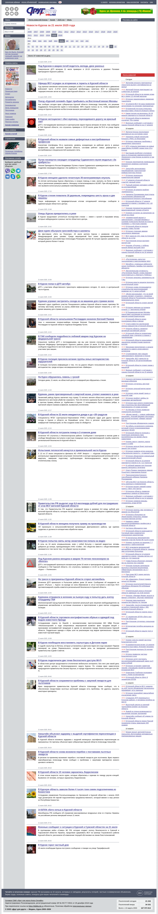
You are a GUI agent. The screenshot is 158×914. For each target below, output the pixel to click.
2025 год (60, 20)
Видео (7, 36)
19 (103, 46)
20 (107, 46)
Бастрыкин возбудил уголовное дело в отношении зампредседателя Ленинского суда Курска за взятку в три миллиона (138, 156)
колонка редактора (117, 2)
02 (33, 46)
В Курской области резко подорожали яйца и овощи (134, 320)
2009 (48, 32)
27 (45, 50)
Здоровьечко (10, 105)
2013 (72, 32)
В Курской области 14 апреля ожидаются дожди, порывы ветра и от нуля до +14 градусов (137, 556)
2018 (103, 32)
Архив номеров (12, 125)
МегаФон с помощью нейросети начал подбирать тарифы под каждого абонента (137, 266)
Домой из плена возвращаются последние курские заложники (137, 712)
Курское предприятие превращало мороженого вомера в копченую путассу (138, 164)
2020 (115, 32)
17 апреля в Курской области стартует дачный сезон (136, 181)
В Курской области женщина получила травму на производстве (72, 523)
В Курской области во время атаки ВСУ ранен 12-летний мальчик (138, 95)
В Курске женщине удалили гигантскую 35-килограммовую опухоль (74, 178)
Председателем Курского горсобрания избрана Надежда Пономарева (134, 477)
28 (49, 50)
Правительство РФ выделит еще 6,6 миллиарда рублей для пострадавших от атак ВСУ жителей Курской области (78, 504)
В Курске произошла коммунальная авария (132, 176)
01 (29, 46)
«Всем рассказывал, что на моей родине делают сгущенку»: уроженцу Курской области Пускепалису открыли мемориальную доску (138, 297)
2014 (79, 32)
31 (62, 50)
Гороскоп (9, 117)
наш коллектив (133, 2)
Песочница (9, 110)
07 (53, 46)
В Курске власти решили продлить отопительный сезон (138, 283)
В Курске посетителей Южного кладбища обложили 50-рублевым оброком (136, 586)
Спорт (7, 94)
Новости (8, 89)
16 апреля (130, 128)
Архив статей (11, 134)
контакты (144, 2)
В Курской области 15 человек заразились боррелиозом (68, 772)
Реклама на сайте (130, 20)
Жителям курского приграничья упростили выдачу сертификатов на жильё (137, 85)
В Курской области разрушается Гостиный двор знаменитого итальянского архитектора (137, 533)
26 (41, 50)
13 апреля (130, 506)
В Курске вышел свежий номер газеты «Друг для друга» (136, 487)
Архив (52, 20)
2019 (109, 32)
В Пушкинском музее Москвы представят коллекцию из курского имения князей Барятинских (136, 314)
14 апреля (130, 376)
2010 (54, 32)
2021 (30, 35)
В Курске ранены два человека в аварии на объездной (137, 511)
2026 (60, 35)
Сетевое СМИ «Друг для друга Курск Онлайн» (24, 900)
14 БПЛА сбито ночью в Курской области (60, 810)
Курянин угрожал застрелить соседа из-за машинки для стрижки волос (76, 301)
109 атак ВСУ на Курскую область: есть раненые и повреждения (138, 483)
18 (99, 46)
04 (41, 46)
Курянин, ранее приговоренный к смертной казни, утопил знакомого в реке (78, 394)
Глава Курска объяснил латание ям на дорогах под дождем (137, 562)
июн (55, 41)
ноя (82, 41)
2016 (91, 32)
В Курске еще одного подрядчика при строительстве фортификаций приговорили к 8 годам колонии (137, 405)
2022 (36, 35)
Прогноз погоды (11, 122)
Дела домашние (11, 108)
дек (87, 41)
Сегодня (129, 79)
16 (91, 46)
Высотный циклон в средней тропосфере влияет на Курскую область (135, 707)
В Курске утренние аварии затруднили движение (135, 232)
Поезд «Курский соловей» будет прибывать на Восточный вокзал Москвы (77, 101)
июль (62, 41)
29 (53, 50)
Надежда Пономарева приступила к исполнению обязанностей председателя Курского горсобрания (138, 196)
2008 (42, 32)
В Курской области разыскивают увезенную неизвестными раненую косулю (137, 342)
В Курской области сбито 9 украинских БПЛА (135, 678)
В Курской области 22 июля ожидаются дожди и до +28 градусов (72, 414)
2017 (97, 32)
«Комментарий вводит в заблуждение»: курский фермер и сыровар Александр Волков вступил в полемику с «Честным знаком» (137, 221)
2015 (85, 32)
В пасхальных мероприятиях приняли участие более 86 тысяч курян (138, 539)
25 (37, 50)
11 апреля (130, 683)
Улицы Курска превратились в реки (57, 213)
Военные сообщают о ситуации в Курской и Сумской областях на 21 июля (77, 827)
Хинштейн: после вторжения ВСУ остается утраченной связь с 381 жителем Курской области (137, 607)
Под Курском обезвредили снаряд (140, 423)
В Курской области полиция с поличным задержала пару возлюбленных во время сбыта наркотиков (136, 436)
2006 (30, 32)
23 (29, 50)
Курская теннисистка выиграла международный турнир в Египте (136, 209)
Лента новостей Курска (38, 20)
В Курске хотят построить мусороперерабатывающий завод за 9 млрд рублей (137, 661)
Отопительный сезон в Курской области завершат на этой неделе (136, 592)
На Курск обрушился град (136, 528)
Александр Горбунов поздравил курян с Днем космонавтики (137, 673)
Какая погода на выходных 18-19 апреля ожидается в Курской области (137, 114)
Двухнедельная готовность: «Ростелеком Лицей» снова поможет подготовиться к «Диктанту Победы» (137, 273)
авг (67, 41)
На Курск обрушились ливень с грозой (58, 377)
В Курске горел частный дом (53, 845)
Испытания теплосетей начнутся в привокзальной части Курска (72, 450)
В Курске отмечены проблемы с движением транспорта (137, 142)
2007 (36, 32)
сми (151, 2)
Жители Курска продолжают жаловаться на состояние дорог (135, 133)
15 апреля (130, 256)
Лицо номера (10, 113)
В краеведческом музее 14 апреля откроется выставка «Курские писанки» (138, 646)
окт (77, 41)
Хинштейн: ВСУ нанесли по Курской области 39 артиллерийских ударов (137, 360)
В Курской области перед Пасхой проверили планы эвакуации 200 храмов (137, 723)
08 (58, 46)
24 (33, 50)
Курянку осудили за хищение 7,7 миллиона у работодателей (137, 543)
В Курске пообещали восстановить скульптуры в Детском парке (72, 642)
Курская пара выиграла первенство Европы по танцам (134, 601)
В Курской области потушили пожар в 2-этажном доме (67, 432)
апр (45, 41)
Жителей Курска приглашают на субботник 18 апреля (137, 90)
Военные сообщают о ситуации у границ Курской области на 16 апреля (137, 251)
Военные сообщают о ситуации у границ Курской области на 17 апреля (137, 124)
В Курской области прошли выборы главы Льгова (135, 227)
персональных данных (82, 906)
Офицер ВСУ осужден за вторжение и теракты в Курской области (73, 83)
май (50, 41)
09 (62, 46)
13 (78, 46)
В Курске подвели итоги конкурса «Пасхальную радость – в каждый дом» (138, 452)
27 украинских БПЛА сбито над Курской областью (136, 618)
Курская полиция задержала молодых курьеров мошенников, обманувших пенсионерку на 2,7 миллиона (135, 569)
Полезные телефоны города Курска (13, 152)
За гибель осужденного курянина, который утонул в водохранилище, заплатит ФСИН (137, 428)
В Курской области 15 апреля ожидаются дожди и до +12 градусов (137, 462)
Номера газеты (11, 63)
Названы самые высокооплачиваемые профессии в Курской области (136, 523)
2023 (42, 35)
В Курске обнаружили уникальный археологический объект (138, 457)
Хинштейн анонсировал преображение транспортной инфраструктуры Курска (134, 171)
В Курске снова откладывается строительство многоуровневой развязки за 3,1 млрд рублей (136, 289)
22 (115, 46)
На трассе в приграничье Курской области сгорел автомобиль (71, 579)
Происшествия (11, 91)
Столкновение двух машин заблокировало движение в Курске (136, 355)
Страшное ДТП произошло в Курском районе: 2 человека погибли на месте (138, 700)
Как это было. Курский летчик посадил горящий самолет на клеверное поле (14, 55)
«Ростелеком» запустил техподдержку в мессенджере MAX (136, 260)
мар (39, 41)
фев (34, 41)
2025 (54, 35)
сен (72, 41)
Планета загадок (12, 102)
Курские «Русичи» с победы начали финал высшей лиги (135, 246)
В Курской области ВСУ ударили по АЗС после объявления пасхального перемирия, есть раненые (138, 688)
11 (70, 46)
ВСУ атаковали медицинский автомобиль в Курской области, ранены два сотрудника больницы (138, 549)
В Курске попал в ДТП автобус (54, 284)
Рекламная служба (13, 158)
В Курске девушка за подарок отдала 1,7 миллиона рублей (136, 308)
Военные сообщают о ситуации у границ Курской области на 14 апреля (137, 497)
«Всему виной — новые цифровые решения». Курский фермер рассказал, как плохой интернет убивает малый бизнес (138, 417)
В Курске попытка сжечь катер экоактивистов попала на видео (71, 541)
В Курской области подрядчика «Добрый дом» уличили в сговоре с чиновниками (136, 335)
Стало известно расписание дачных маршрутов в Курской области (137, 325)
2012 (66, 32)
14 (82, 46)
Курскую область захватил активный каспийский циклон (135, 330)
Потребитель (10, 99)
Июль (69, 20)
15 (87, 46)
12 (74, 46)
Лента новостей (129, 75)
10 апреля (130, 729)
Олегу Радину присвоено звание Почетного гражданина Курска (137, 471)
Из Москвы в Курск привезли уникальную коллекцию (135, 411)
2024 (48, 35)
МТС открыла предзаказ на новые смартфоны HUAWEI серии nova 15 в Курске (138, 148)
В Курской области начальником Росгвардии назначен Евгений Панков (76, 319)
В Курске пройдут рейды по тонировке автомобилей (135, 399)
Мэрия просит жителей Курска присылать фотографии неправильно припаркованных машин (137, 734)
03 (37, 46)
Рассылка (9, 28)
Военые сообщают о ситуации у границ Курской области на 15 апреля (137, 371)
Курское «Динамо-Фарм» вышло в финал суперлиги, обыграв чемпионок (138, 596)
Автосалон (9, 97)
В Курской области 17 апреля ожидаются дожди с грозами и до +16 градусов (137, 203)
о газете (104, 2)
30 (58, 50)
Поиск (7, 20)
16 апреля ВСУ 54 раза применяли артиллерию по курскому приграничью (138, 105)
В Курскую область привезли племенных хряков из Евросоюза (136, 492)
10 (66, 46)
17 (95, 46)
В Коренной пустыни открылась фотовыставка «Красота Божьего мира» (138, 110)
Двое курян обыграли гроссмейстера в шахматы (64, 231)
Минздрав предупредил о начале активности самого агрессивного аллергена (137, 349)
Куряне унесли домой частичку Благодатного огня (136, 641)
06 (49, 46)
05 (45, 46)
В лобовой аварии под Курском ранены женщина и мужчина (137, 466)
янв (29, 41)
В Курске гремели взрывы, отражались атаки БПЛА (135, 502)
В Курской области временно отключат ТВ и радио (136, 119)
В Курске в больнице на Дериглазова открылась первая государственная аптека (135, 517)
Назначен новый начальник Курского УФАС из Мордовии (135, 138)
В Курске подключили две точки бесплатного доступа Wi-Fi (69, 660)
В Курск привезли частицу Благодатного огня (134, 655)
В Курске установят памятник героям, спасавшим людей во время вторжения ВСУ (137, 668)
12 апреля (130, 637)
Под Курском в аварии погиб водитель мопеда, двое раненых (71, 66)
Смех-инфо (10, 119)
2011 (60, 32)
